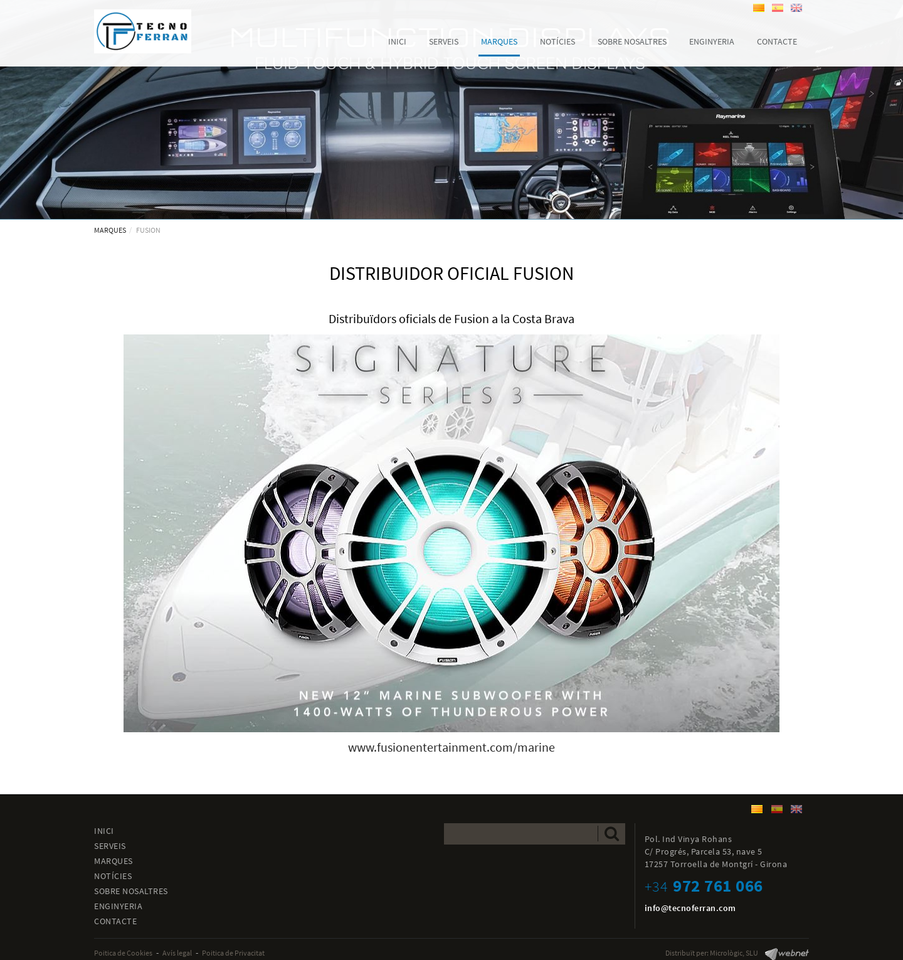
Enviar (612, 833)
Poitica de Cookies (123, 952)
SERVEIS (110, 845)
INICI (104, 830)
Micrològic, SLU (734, 952)
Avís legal (177, 952)
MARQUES (110, 230)
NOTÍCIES (113, 876)
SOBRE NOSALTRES (131, 891)
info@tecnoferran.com (690, 908)
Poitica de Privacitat (233, 952)
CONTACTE (115, 921)
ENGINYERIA (118, 906)
